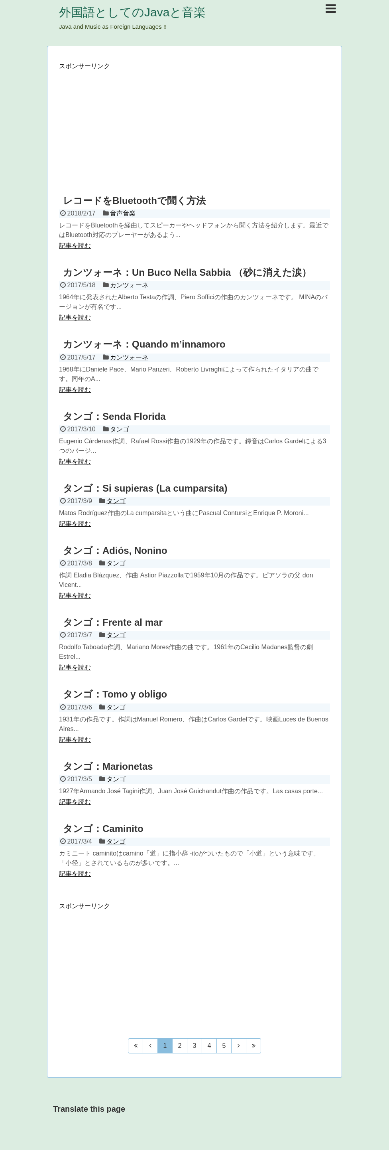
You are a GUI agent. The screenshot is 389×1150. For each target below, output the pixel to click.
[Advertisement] (194, 126)
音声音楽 (123, 213)
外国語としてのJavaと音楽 (132, 12)
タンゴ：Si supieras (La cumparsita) (145, 488)
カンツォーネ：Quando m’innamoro (144, 344)
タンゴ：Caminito (103, 828)
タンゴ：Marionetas (108, 766)
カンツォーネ (129, 285)
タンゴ (119, 429)
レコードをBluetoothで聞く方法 (134, 200)
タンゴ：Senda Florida (114, 416)
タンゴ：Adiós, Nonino (115, 550)
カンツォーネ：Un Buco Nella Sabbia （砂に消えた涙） (187, 272)
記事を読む (75, 245)
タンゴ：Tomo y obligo (115, 694)
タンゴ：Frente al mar (113, 622)
